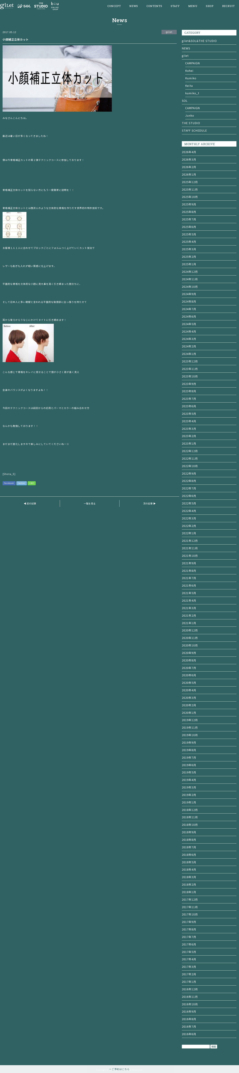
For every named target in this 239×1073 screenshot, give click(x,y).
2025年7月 (189, 219)
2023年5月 (189, 414)
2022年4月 (189, 511)
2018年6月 (189, 855)
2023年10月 (190, 376)
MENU (192, 6)
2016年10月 (190, 1004)
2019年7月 (189, 757)
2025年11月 (190, 189)
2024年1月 (189, 354)
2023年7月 (189, 399)
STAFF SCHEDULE (194, 130)
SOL (185, 101)
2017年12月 (190, 899)
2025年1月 (189, 264)
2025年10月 (190, 197)
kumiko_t (192, 93)
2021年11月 (190, 548)
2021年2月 (189, 615)
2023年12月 (190, 361)
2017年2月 (189, 974)
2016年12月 (190, 989)
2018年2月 (189, 884)
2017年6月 (189, 944)
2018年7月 (189, 847)
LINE (31, 483)
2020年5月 (189, 683)
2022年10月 (190, 466)
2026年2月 (189, 167)
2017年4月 (189, 959)
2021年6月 (189, 585)
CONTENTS (154, 6)
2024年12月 (190, 272)
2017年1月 (189, 982)
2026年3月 (189, 159)
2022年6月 (189, 496)
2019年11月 (190, 727)
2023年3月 (189, 429)
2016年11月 (190, 997)
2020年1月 (189, 713)
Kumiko (190, 78)
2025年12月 (190, 182)
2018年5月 (189, 862)
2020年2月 (189, 705)
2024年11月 (190, 279)
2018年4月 (189, 869)
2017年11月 (190, 907)
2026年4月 (189, 152)
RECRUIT (228, 6)
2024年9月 (189, 294)
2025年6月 (189, 227)
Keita (189, 86)
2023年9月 (189, 384)
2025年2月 (189, 257)
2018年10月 (190, 825)
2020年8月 (189, 660)
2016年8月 (189, 1019)
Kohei (189, 71)
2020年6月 (189, 675)
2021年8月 (189, 571)
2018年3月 (189, 877)
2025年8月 (189, 212)
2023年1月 (189, 443)
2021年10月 (190, 556)
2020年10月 (190, 645)
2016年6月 (189, 1034)
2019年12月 (190, 720)
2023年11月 (190, 369)
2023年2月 (189, 436)
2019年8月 (189, 750)
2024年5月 (189, 324)
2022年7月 (189, 488)
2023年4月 (189, 421)
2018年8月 (189, 840)
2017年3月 (189, 967)
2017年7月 (189, 937)
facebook (9, 483)
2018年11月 (190, 817)
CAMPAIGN (192, 63)
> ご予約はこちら (119, 1069)
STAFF (175, 6)
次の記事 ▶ (149, 503)
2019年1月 (189, 802)
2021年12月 (190, 541)
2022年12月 (190, 451)
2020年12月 (190, 630)
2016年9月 (189, 1011)
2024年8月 (189, 301)
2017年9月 (189, 922)
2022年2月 (189, 526)
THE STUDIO (191, 123)
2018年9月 (189, 832)
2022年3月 (189, 518)
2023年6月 (189, 406)
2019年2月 (189, 795)
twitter (21, 483)
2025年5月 (189, 234)
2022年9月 (189, 473)
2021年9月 (189, 563)
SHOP (210, 6)
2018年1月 (189, 892)
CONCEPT (114, 6)
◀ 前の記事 (30, 503)
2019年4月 (189, 780)
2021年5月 (189, 593)
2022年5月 (189, 503)
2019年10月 (190, 735)
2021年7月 (189, 578)
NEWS (133, 6)
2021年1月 (189, 623)
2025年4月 (189, 242)
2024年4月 (189, 331)
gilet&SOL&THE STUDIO (199, 41)
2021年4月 (189, 600)
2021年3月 (189, 608)
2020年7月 (189, 668)
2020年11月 (190, 638)
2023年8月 (189, 391)
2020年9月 (189, 653)
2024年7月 (189, 309)
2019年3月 (189, 787)
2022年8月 (189, 481)
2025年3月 (189, 249)
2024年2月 (189, 346)
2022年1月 (189, 533)
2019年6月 (189, 765)
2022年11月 (190, 458)
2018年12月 (190, 810)
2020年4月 (189, 690)
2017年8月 (189, 929)
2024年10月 (190, 287)
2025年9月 (189, 204)
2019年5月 (189, 772)
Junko (189, 115)
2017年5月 (189, 952)
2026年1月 (189, 174)
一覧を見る (90, 503)
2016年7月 (189, 1026)
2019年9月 (189, 742)
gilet (185, 56)
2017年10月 (190, 914)
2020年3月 (189, 698)
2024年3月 (189, 339)
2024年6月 (189, 316)
